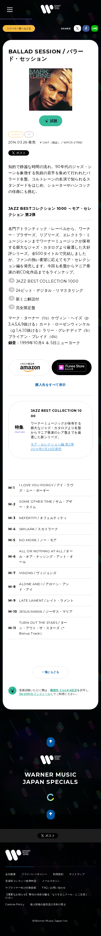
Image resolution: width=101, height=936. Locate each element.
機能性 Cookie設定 (63, 690)
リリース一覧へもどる (19, 28)
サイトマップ (77, 874)
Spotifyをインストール (35, 694)
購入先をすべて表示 (50, 385)
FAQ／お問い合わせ (53, 887)
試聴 (50, 120)
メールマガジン (51, 880)
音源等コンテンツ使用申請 (20, 880)
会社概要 (10, 874)
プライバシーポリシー (34, 874)
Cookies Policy (14, 904)
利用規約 (58, 874)
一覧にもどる (50, 672)
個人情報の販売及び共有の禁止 (48, 904)
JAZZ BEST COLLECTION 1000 (47, 281)
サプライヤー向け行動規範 (20, 887)
